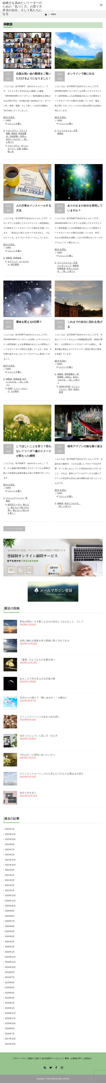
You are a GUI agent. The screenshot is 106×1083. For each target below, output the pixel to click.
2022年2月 (10, 854)
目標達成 (17, 258)
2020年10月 (10, 906)
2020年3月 (10, 941)
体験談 (14, 133)
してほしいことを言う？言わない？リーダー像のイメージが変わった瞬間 (33, 451)
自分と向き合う (28, 792)
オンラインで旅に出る (80, 73)
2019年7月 (10, 977)
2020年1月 (10, 952)
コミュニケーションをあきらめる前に (40, 716)
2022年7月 (10, 849)
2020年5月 (10, 931)
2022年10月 (10, 839)
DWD (10, 388)
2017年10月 (10, 1039)
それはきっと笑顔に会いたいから (37, 754)
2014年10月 (10, 1044)
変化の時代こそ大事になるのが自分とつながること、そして (52, 621)
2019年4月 (10, 993)
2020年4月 (10, 936)
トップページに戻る (14, 529)
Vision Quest (64, 386)
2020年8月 (10, 916)
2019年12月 (10, 957)
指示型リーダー (15, 504)
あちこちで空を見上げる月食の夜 (37, 678)
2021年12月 (10, 860)
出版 (19, 148)
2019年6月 (10, 982)
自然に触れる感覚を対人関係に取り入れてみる (44, 640)
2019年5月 (10, 987)
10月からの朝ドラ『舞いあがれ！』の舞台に (43, 697)
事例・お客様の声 (73, 1058)
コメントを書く (15, 123)
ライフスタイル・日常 (67, 130)
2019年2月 (10, 1003)
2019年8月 (10, 972)
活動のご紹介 (34, 1058)
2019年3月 (10, 998)
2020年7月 (10, 921)
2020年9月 (10, 911)
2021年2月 (10, 885)
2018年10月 (10, 1023)
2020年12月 (10, 895)
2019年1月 (10, 1008)
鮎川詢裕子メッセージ (52, 1058)
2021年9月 (10, 870)
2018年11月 (10, 1018)
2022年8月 (10, 844)
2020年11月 (10, 901)
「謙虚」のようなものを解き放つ (37, 659)
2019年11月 (10, 962)
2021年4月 (10, 875)
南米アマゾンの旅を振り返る (84, 446)
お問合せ (87, 1058)
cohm (8, 120)
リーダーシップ (64, 265)
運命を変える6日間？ (29, 321)
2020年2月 (10, 947)
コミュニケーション (15, 498)
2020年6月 (10, 926)
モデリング (13, 261)
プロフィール (19, 1058)
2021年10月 (10, 865)
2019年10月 (10, 967)
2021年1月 (10, 890)
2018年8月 (10, 1028)
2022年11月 (10, 834)
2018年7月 (10, 1034)
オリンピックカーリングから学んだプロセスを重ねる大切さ (52, 773)
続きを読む (9, 117)
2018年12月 (10, 1013)
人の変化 (15, 391)
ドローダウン (12, 130)
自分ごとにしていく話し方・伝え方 (39, 735)
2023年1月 (10, 829)
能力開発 (15, 264)
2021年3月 (10, 880)
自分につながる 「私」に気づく (17, 382)
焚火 (70, 389)
